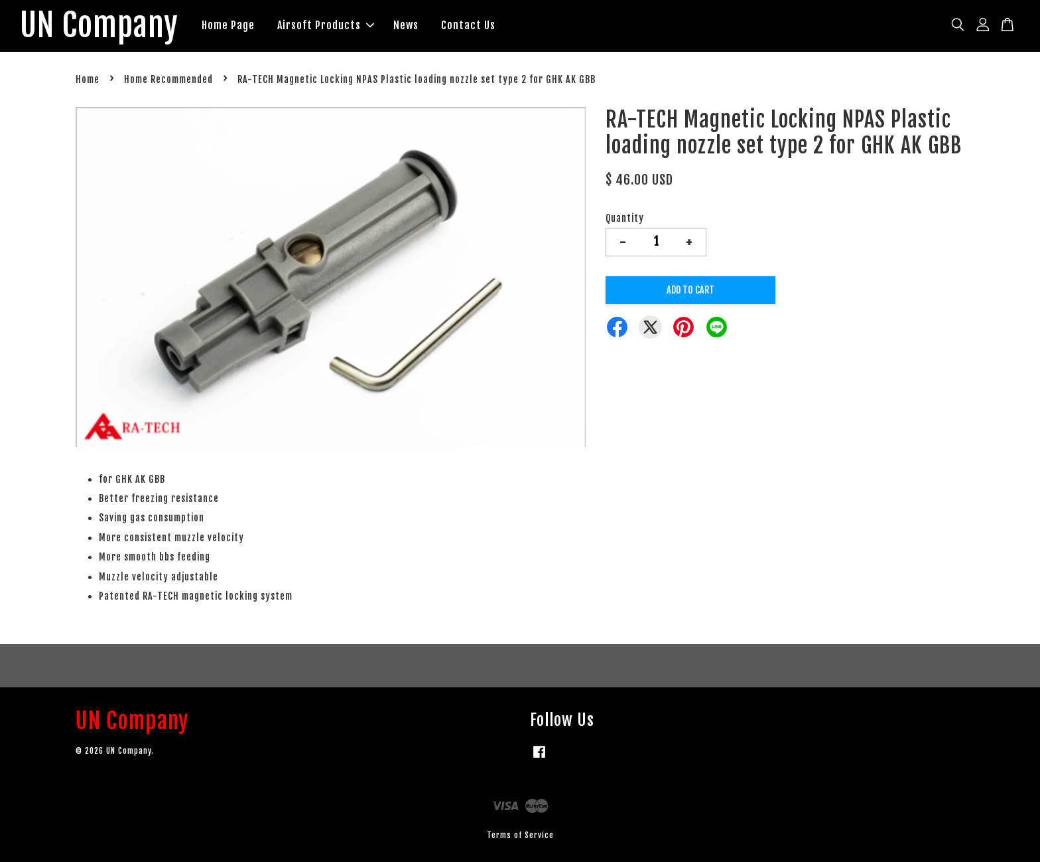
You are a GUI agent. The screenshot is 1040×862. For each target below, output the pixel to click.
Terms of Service (520, 835)
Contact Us (468, 25)
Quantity (625, 218)
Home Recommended (168, 79)
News (406, 25)
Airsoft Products (325, 25)
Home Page (228, 25)
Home (87, 79)
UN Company (99, 26)
